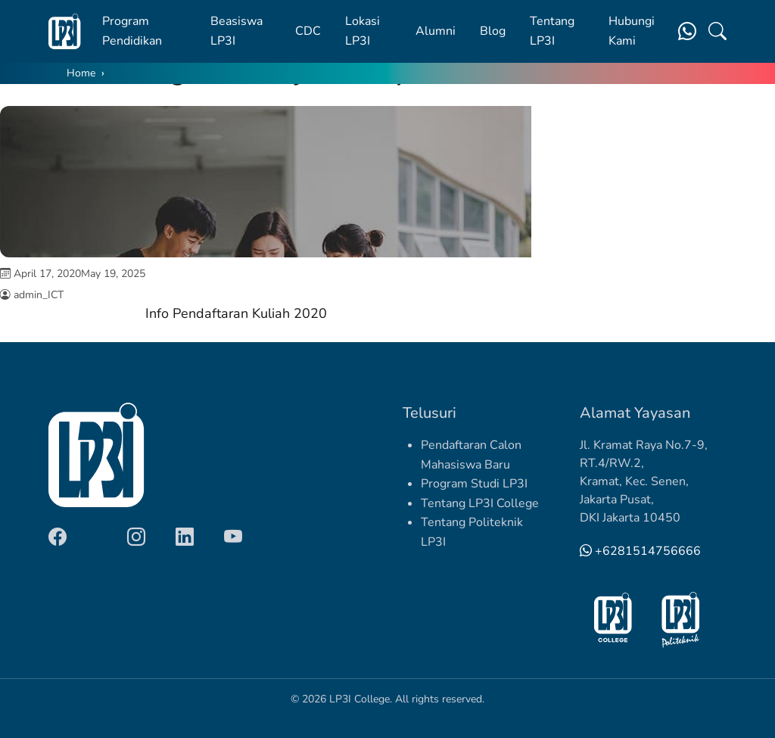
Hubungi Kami (631, 31)
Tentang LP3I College (480, 503)
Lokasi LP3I (362, 31)
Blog (493, 31)
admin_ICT (39, 295)
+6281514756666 (640, 551)
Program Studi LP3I (474, 483)
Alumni (436, 31)
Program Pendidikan (132, 31)
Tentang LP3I (552, 31)
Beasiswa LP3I (236, 31)
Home (81, 73)
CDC (308, 31)
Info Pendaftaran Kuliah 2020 (236, 313)
